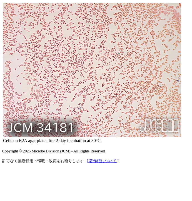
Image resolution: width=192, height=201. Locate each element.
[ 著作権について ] (103, 161)
